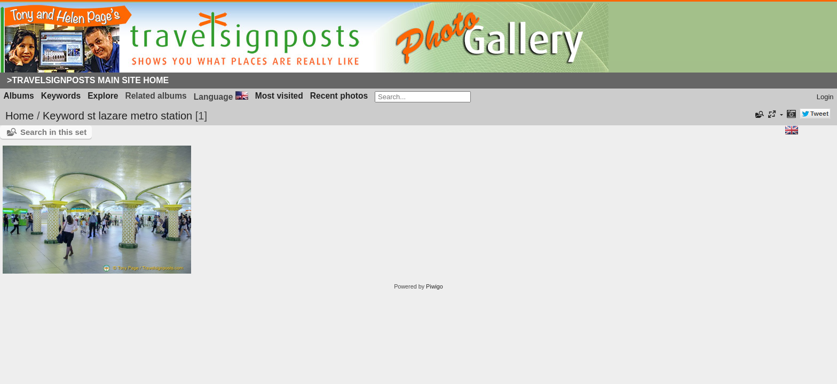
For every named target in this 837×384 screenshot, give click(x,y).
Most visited (279, 95)
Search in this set (53, 132)
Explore (103, 95)
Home (19, 116)
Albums (19, 95)
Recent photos (339, 95)
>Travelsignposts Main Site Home (88, 80)
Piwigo (434, 286)
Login (825, 97)
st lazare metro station (139, 116)
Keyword (63, 116)
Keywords (61, 95)
